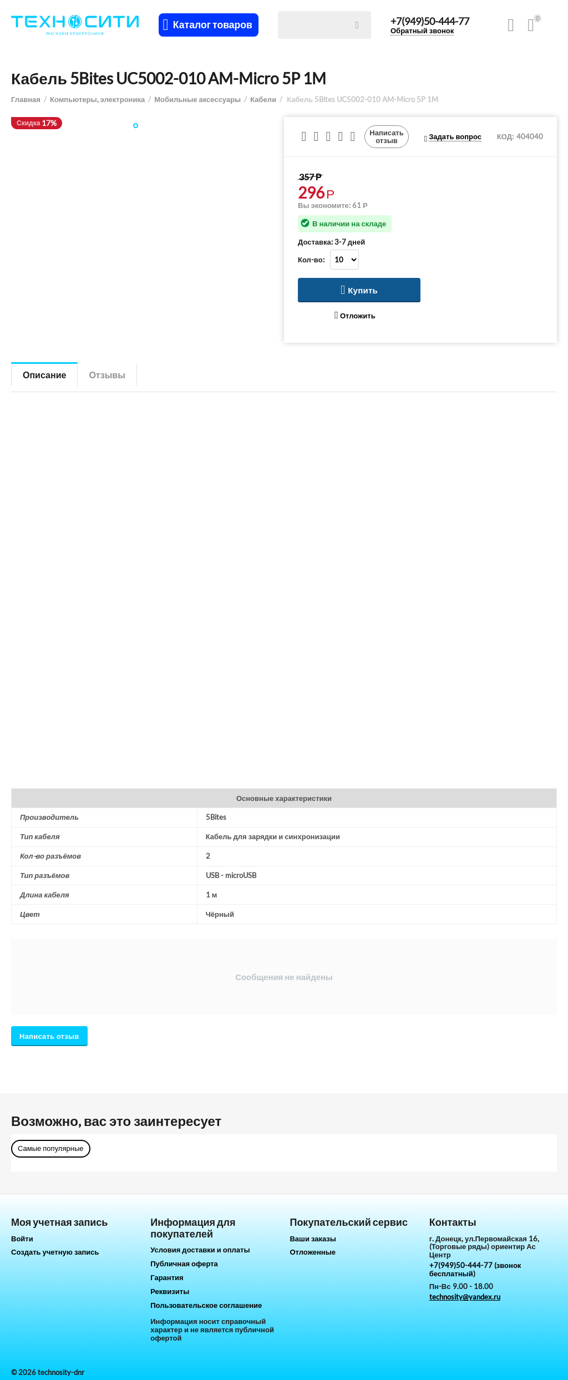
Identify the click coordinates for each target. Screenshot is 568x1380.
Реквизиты (169, 1291)
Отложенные (313, 1251)
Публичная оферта (184, 1263)
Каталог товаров (212, 25)
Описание (44, 374)
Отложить (354, 315)
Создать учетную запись (55, 1251)
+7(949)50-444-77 (429, 21)
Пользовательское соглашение (206, 1305)
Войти (22, 1238)
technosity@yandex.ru (464, 1296)
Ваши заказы (313, 1238)
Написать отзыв (386, 136)
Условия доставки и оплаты (200, 1249)
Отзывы (107, 374)
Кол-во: (311, 259)
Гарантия (166, 1277)
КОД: (505, 136)
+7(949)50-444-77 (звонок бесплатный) (475, 1269)
